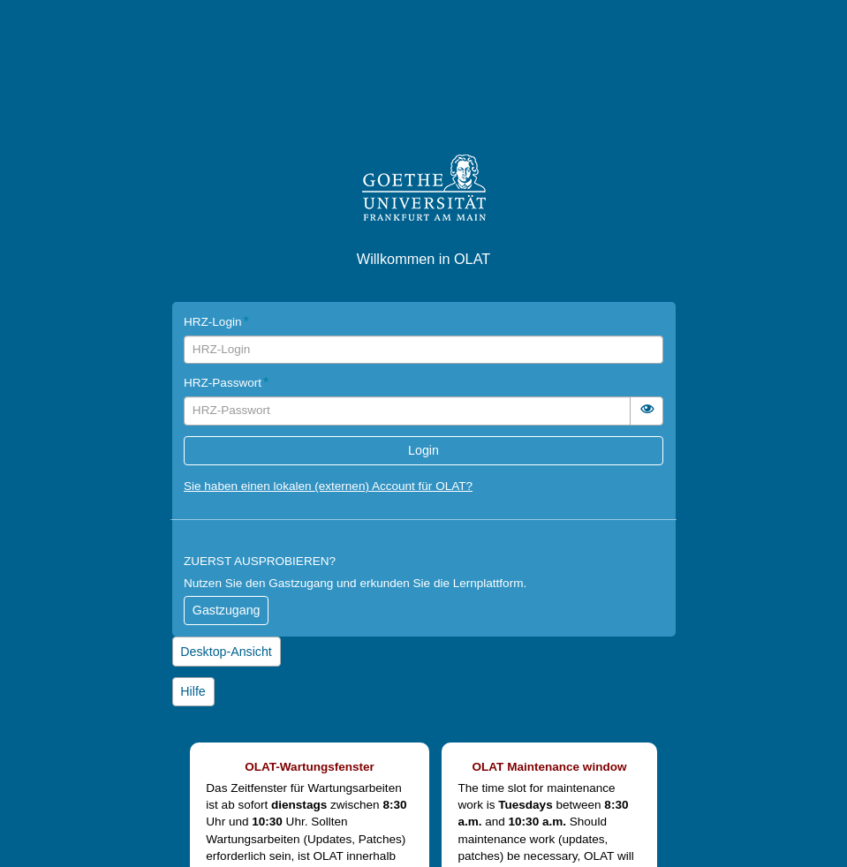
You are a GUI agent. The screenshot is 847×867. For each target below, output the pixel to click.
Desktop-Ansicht (225, 652)
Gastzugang (227, 610)
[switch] (646, 411)
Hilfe (192, 691)
